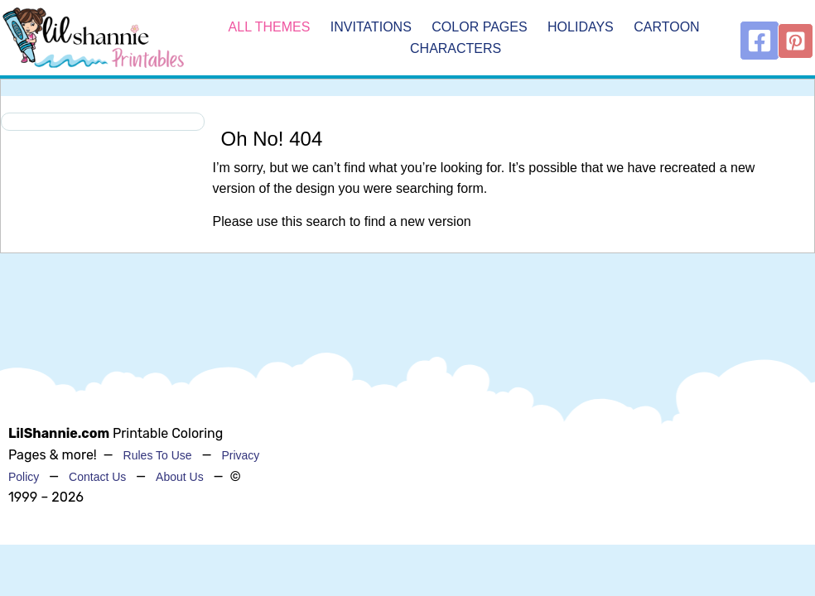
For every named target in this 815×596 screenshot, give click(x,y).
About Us (180, 476)
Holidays (580, 27)
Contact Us (97, 476)
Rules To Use (157, 455)
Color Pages (479, 27)
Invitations (371, 27)
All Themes (270, 27)
